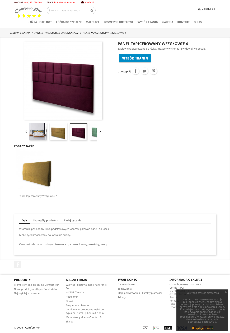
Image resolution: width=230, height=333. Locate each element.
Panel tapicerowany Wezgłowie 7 (151, 196)
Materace (92, 22)
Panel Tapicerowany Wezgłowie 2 (94, 196)
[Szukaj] (71, 10)
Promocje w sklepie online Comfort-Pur (36, 284)
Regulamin (72, 296)
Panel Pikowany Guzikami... (37, 196)
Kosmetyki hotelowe (118, 22)
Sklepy (69, 321)
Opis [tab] (24, 220)
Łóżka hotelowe (40, 22)
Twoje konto (127, 280)
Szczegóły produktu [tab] (45, 220)
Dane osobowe (126, 284)
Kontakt (89, 2)
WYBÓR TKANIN (148, 22)
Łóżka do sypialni (69, 22)
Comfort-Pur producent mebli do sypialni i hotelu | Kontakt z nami (85, 311)
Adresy (122, 297)
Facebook (17, 264)
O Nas (198, 22)
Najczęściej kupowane (27, 293)
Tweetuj (144, 71)
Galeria (167, 22)
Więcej (210, 328)
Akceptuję (197, 328)
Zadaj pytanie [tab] (72, 220)
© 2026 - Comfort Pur (27, 327)
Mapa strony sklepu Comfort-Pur (85, 317)
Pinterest (153, 71)
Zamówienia (125, 288)
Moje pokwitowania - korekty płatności (140, 292)
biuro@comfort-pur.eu (64, 2)
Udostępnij (135, 71)
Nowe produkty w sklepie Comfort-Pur (36, 289)
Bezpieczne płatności (78, 305)
